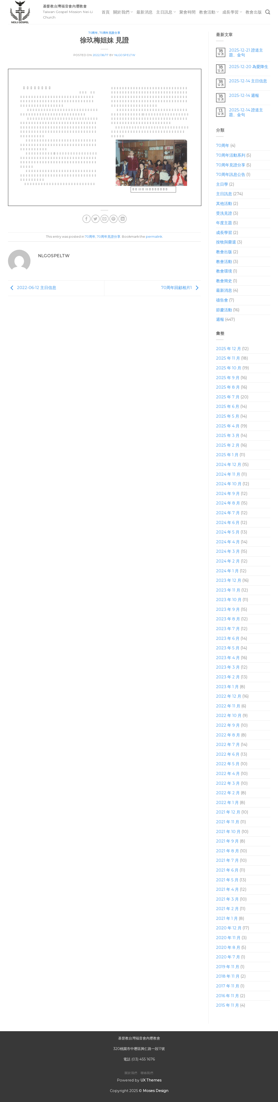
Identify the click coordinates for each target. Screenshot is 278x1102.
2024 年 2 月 (228, 561)
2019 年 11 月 (227, 966)
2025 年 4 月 (228, 426)
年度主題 (224, 222)
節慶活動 (224, 310)
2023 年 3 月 (228, 667)
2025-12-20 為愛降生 (248, 66)
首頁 (106, 12)
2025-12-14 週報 (244, 95)
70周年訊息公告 (230, 174)
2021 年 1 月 (227, 918)
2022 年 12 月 (228, 696)
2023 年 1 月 (227, 686)
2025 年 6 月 (227, 406)
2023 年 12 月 (228, 580)
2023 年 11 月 (228, 590)
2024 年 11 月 (228, 474)
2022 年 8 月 (228, 735)
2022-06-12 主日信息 (32, 288)
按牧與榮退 (226, 242)
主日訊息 (166, 12)
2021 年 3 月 (227, 899)
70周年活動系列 (230, 155)
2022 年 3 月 (228, 783)
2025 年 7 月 (228, 397)
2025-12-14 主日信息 (248, 81)
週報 (220, 319)
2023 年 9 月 (228, 609)
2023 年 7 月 (228, 628)
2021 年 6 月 (227, 870)
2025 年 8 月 (228, 387)
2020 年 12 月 (229, 928)
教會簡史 (224, 281)
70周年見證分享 (109, 33)
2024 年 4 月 (228, 541)
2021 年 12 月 (228, 812)
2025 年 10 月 (228, 368)
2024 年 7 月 (228, 512)
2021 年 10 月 (228, 831)
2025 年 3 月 (228, 435)
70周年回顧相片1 (181, 288)
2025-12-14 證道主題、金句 (246, 112)
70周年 (93, 33)
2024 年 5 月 (228, 532)
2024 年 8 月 (228, 503)
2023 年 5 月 (228, 648)
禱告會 (222, 300)
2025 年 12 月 (228, 348)
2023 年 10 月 (229, 599)
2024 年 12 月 (228, 464)
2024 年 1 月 (227, 571)
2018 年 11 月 (228, 976)
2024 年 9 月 (228, 493)
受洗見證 (224, 213)
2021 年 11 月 (227, 821)
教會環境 (224, 271)
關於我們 (123, 12)
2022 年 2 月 (228, 792)
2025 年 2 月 (228, 445)
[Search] (267, 12)
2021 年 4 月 (227, 889)
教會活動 (209, 12)
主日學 (222, 184)
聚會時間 (187, 12)
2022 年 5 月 (228, 763)
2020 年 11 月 (228, 937)
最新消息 (144, 12)
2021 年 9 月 (227, 841)
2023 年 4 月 (228, 657)
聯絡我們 (147, 1073)
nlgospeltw (124, 55)
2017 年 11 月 (227, 986)
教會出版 (254, 12)
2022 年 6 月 (228, 754)
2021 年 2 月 (227, 908)
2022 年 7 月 (228, 744)
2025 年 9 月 (228, 377)
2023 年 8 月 (228, 619)
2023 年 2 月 (228, 677)
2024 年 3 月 (228, 551)
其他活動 (224, 203)
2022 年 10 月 (229, 715)
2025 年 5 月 (227, 416)
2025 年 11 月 (228, 358)
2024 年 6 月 (228, 522)
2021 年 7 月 (227, 860)
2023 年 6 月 (228, 638)
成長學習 (232, 12)
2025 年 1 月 (227, 454)
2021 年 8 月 (227, 851)
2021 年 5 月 (227, 880)
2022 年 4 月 (228, 773)
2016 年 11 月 (227, 995)
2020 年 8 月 (228, 947)
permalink (154, 236)
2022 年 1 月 (227, 802)
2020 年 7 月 (228, 957)
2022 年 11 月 (228, 706)
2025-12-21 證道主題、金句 (246, 52)
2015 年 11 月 (227, 1005)
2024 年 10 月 (229, 483)
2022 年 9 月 (228, 725)
